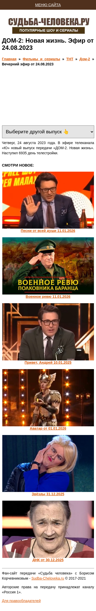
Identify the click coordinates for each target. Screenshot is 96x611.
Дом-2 (84, 59)
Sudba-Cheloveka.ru (47, 578)
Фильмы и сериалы (41, 59)
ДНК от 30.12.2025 (48, 560)
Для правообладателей (21, 601)
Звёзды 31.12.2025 (48, 494)
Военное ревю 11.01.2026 (48, 297)
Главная (9, 59)
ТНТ (69, 59)
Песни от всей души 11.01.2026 (48, 231)
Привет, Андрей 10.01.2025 (48, 362)
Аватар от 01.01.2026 (48, 428)
